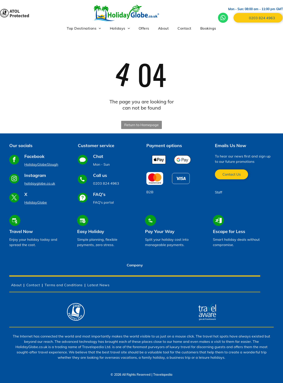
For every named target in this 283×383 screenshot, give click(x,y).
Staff (218, 192)
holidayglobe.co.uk (39, 183)
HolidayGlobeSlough (41, 164)
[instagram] (14, 179)
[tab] (134, 265)
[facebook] (14, 160)
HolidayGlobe (35, 202)
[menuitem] (83, 28)
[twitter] (14, 198)
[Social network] (83, 160)
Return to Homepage (141, 125)
